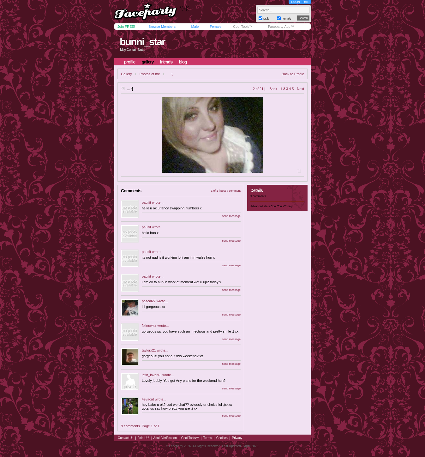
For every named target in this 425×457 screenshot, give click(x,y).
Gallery (126, 74)
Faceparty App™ (281, 26)
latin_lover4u (151, 375)
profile (129, 61)
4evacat (148, 399)
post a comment (230, 190)
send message (231, 216)
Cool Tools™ (243, 26)
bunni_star (142, 41)
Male (195, 26)
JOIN (306, 2)
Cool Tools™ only (282, 206)
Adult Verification (165, 438)
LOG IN (295, 2)
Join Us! (143, 438)
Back (273, 89)
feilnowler (149, 326)
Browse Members (162, 26)
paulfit (146, 202)
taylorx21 (149, 350)
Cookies (222, 438)
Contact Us (125, 438)
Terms (207, 438)
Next (300, 89)
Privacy (237, 438)
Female (215, 26)
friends (166, 61)
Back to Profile (293, 74)
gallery (147, 61)
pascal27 (149, 301)
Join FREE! (126, 26)
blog (183, 61)
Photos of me (150, 74)
